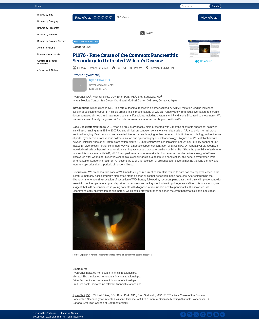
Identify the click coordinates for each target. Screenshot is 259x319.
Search (215, 6)
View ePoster (210, 17)
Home (38, 6)
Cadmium (51, 313)
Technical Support (70, 313)
